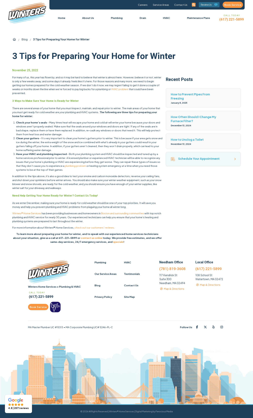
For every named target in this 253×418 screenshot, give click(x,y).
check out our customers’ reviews (94, 227)
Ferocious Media (164, 411)
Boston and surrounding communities (122, 213)
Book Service (232, 4)
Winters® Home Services (26, 213)
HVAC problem (119, 89)
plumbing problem (75, 165)
